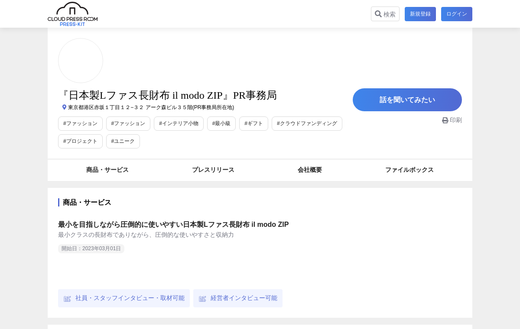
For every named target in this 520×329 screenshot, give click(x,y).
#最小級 (221, 123)
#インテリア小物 (178, 123)
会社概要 (310, 169)
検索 (385, 14)
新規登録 (420, 14)
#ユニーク (123, 141)
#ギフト (253, 123)
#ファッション (80, 123)
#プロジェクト (80, 141)
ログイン (456, 14)
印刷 (452, 119)
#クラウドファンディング (307, 123)
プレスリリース (213, 169)
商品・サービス (107, 169)
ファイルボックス (409, 169)
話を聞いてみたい (407, 99)
